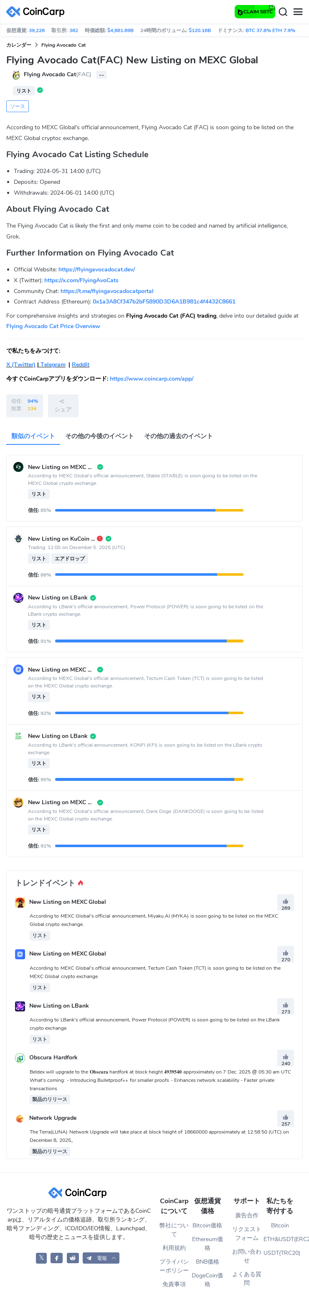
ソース (17, 106)
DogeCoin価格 (207, 1280)
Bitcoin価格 (207, 1225)
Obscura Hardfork (53, 1058)
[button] (101, 1258)
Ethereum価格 (207, 1243)
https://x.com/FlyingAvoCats (81, 280)
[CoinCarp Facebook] (57, 1258)
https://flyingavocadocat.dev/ (96, 269)
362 (73, 30)
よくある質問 (246, 1278)
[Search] (283, 12)
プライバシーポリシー (174, 1266)
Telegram (52, 365)
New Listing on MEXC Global (67, 902)
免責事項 (174, 1284)
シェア (63, 406)
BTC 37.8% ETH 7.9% (270, 30)
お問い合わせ (246, 1256)
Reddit (80, 365)
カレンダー (18, 45)
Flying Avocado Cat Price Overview (53, 326)
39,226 (37, 30)
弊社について (174, 1230)
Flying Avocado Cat (63, 45)
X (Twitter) (20, 365)
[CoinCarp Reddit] (73, 1258)
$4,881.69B (120, 30)
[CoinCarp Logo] (37, 12)
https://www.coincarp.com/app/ (151, 379)
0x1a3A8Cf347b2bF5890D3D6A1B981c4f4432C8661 (164, 302)
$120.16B (200, 30)
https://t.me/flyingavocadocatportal (107, 291)
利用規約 (174, 1248)
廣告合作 (246, 1215)
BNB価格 (207, 1262)
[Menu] (298, 12)
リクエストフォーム (246, 1233)
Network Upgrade (52, 1118)
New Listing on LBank (59, 1006)
